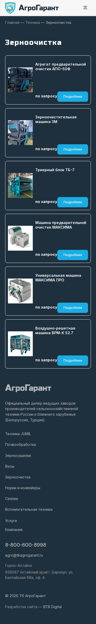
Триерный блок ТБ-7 (54, 170)
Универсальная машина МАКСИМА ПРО (58, 277)
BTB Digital (52, 607)
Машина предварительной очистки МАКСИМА (60, 225)
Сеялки (11, 498)
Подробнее (72, 96)
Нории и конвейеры (22, 488)
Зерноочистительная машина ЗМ (56, 119)
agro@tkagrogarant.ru (24, 555)
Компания (14, 529)
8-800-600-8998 (25, 545)
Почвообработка (20, 444)
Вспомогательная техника (28, 509)
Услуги (11, 520)
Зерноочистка (17, 477)
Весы (9, 466)
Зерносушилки (18, 455)
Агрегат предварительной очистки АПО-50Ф (60, 66)
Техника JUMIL (18, 434)
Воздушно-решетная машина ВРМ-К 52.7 (55, 330)
